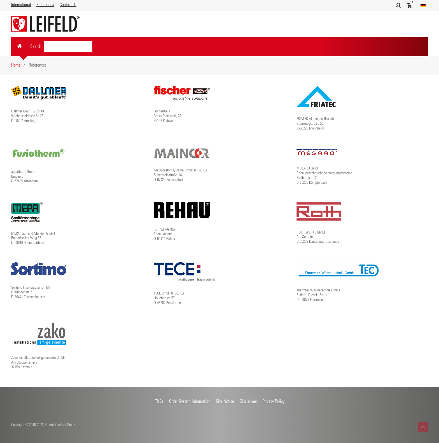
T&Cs (159, 401)
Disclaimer (248, 401)
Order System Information (189, 401)
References (45, 5)
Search (35, 46)
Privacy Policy (273, 401)
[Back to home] (45, 24)
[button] (398, 5)
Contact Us (68, 5)
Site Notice (225, 401)
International (21, 5)
